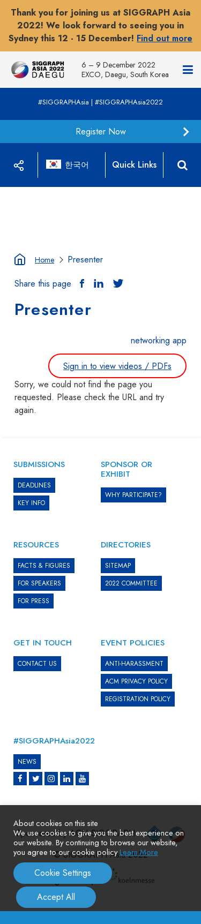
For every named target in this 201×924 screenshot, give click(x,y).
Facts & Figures (44, 565)
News (27, 762)
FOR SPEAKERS (39, 583)
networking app (159, 340)
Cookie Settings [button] (62, 873)
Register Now (101, 131)
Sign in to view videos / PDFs (117, 366)
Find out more (164, 38)
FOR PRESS (33, 601)
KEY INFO (31, 503)
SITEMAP (118, 565)
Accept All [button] (56, 897)
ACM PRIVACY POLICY (136, 681)
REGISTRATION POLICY (137, 699)
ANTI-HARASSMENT (134, 663)
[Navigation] (188, 70)
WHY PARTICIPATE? (133, 495)
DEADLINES (34, 485)
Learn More (139, 852)
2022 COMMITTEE (131, 583)
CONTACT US (37, 663)
